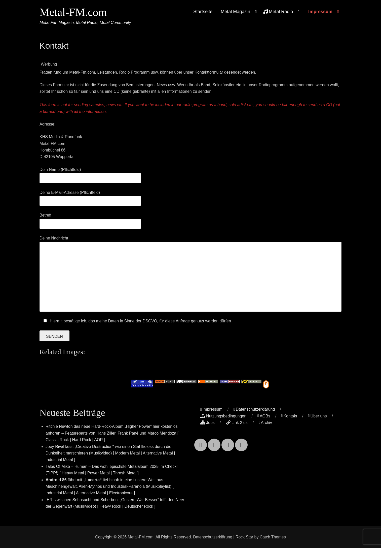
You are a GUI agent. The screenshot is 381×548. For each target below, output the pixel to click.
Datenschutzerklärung (254, 409)
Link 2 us (237, 422)
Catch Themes (273, 537)
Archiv (265, 422)
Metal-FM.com (73, 12)
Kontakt (289, 416)
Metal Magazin (235, 11)
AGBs (263, 416)
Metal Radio (278, 11)
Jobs (207, 422)
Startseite (202, 11)
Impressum (319, 11)
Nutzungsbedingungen (223, 416)
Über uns (317, 416)
